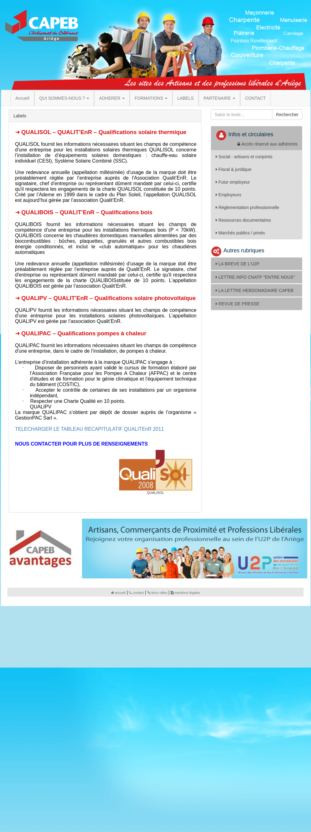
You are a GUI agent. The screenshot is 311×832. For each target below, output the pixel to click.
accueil (118, 593)
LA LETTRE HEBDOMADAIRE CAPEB (255, 290)
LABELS (185, 98)
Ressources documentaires (243, 220)
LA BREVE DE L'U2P (238, 263)
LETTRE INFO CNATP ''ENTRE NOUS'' (255, 277)
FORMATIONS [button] (151, 98)
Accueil (22, 98)
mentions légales (185, 593)
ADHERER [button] (111, 98)
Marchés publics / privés (240, 232)
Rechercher (287, 114)
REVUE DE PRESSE (237, 303)
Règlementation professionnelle (247, 207)
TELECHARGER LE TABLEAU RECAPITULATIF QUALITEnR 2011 (89, 429)
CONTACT (255, 98)
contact (136, 593)
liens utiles (157, 593)
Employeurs (228, 194)
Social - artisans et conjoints (244, 156)
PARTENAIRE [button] (219, 98)
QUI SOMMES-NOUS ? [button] (64, 98)
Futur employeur (233, 182)
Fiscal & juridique (234, 169)
